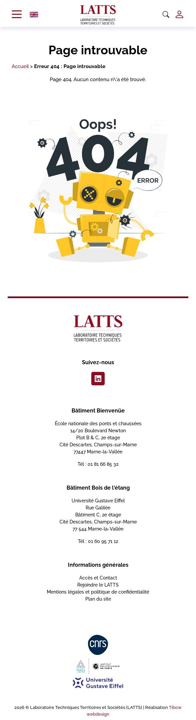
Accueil (20, 66)
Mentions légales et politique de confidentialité (98, 592)
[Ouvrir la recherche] (166, 15)
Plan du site (98, 599)
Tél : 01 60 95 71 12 (98, 541)
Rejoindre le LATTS (98, 585)
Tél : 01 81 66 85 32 (98, 464)
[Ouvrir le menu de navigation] (17, 14)
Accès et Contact (98, 577)
